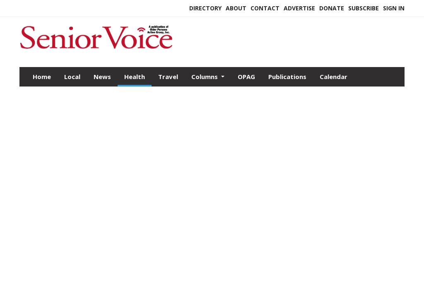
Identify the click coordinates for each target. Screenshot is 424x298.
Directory (205, 8)
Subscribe (363, 8)
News (102, 76)
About (236, 8)
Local (72, 76)
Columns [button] (205, 76)
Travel (168, 76)
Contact (265, 8)
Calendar (333, 76)
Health (134, 76)
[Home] (96, 49)
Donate (331, 8)
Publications (287, 76)
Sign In (394, 8)
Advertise (299, 8)
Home (42, 76)
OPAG (246, 76)
